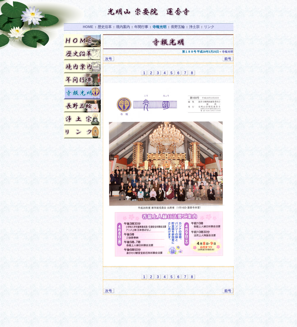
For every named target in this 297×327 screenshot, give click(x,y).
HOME (88, 27)
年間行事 (141, 27)
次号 (108, 59)
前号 (227, 59)
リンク (209, 27)
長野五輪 (178, 27)
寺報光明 (159, 27)
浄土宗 (194, 27)
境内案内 (123, 27)
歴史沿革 (105, 27)
